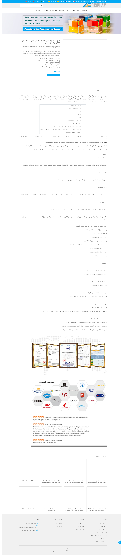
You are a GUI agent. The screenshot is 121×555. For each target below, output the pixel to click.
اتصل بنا (36, 10)
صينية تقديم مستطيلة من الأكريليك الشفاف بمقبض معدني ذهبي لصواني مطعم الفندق (72, 481)
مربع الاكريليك (101, 523)
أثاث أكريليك (101, 538)
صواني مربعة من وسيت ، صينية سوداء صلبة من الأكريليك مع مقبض (94, 481)
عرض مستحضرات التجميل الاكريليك (95, 535)
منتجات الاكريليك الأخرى (84, 29)
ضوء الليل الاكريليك (100, 532)
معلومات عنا (73, 10)
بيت (101, 29)
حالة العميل (52, 10)
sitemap (56, 548)
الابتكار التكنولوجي (77, 529)
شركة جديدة (79, 523)
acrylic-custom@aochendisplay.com (91, 1)
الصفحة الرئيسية (83, 10)
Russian (34, 1)
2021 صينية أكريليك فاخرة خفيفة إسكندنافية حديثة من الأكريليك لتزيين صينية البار (72, 509)
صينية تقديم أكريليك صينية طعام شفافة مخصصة (49, 509)
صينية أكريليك (71, 29)
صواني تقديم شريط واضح (26, 508)
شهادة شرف (56, 523)
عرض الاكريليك (101, 529)
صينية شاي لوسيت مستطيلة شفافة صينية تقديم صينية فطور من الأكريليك (94, 509)
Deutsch (50, 1)
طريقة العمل (56, 526)
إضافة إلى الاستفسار (51, 75)
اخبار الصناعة (78, 526)
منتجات (60, 10)
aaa (95, 91)
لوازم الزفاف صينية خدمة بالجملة (26, 480)
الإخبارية (43, 10)
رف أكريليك (102, 526)
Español (59, 1)
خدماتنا (65, 10)
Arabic (43, 1)
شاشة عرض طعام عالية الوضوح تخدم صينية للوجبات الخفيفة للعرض (49, 481)
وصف (101, 91)
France (67, 1)
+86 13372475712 (29, 523)
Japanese (76, 1)
